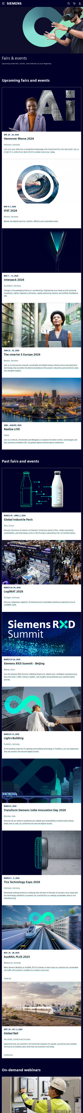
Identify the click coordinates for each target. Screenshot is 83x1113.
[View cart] (74, 3)
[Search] (68, 3)
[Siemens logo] (14, 3)
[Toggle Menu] (3, 3)
